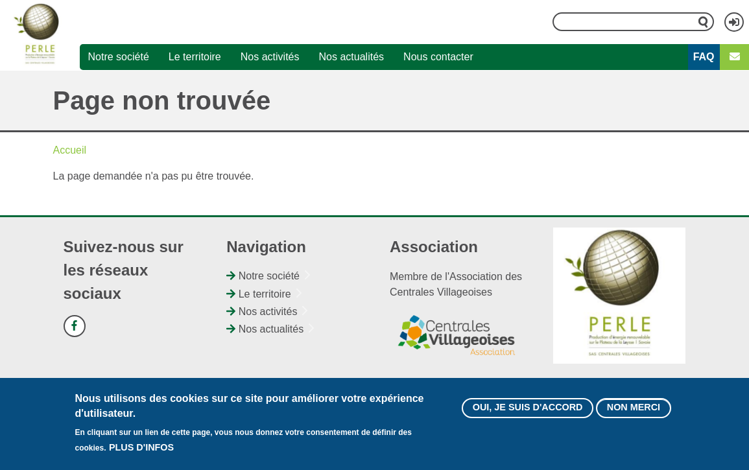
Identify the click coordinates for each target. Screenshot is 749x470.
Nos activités (270, 56)
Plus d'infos (141, 451)
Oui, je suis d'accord (528, 411)
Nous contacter (438, 56)
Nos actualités (352, 56)
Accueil (70, 150)
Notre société (118, 56)
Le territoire (195, 56)
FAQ (704, 56)
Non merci (633, 411)
